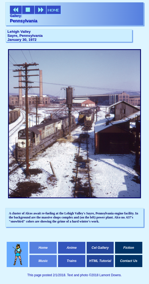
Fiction (128, 248)
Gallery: (16, 16)
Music (43, 261)
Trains (72, 261)
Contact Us (128, 261)
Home (43, 248)
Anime (72, 248)
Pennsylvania (23, 21)
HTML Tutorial (100, 261)
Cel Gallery (100, 248)
